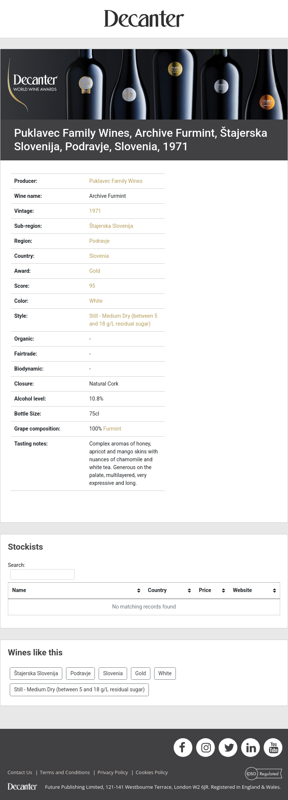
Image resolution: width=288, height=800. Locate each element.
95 (92, 286)
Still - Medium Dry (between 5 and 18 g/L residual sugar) (79, 689)
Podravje (99, 241)
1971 (95, 211)
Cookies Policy (152, 772)
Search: (41, 570)
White (96, 301)
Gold (94, 271)
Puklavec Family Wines (115, 181)
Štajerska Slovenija (111, 226)
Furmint (112, 429)
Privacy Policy (113, 772)
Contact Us (20, 772)
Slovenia (99, 256)
